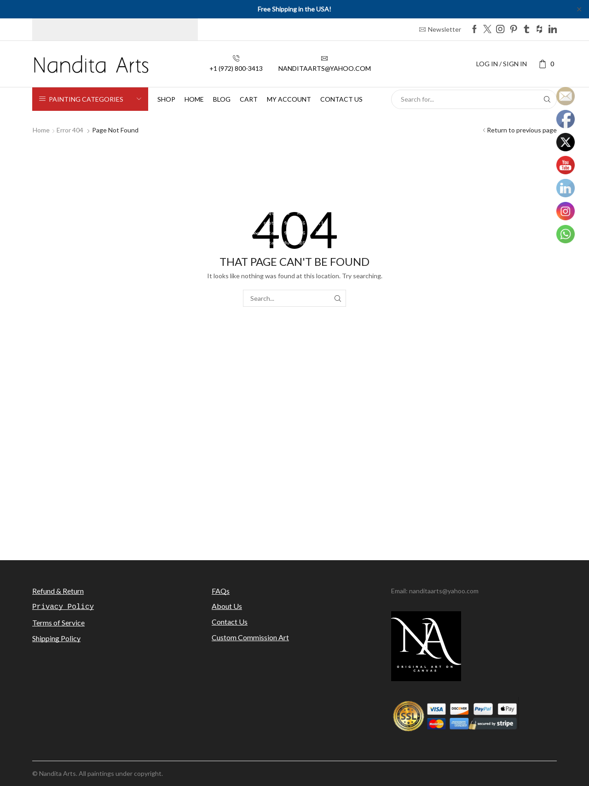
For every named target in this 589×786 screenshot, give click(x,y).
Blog (222, 99)
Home (194, 99)
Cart (249, 99)
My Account (289, 99)
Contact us (341, 99)
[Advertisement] (294, 470)
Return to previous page (522, 130)
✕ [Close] (579, 9)
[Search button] (547, 99)
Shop (166, 99)
